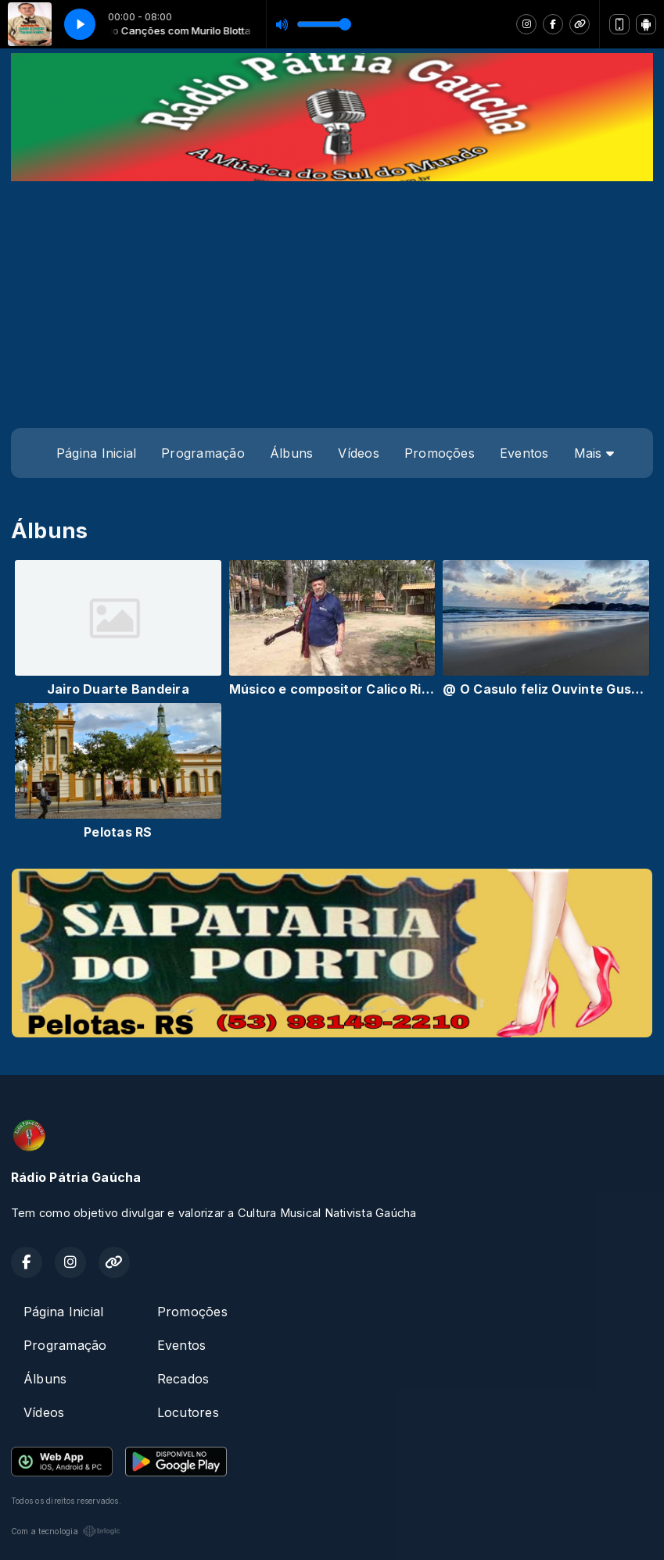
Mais (594, 453)
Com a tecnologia (65, 1531)
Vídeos (358, 453)
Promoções (439, 453)
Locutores (188, 1412)
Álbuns (291, 453)
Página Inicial (96, 453)
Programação (203, 453)
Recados (183, 1379)
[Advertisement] (332, 298)
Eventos (524, 453)
